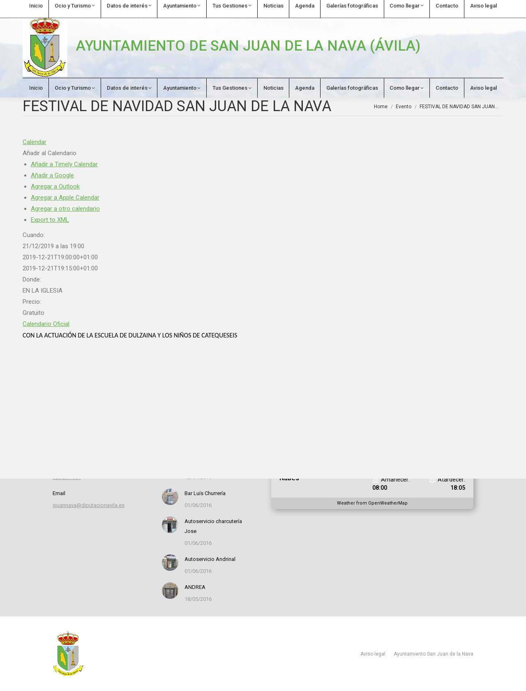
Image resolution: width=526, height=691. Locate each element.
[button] (49, 153)
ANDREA (195, 587)
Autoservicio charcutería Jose (213, 526)
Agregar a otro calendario (65, 208)
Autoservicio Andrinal (210, 559)
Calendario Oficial (46, 324)
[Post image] (170, 497)
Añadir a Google (52, 175)
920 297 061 (42, 7)
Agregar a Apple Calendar (65, 197)
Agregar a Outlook (55, 186)
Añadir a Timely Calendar (64, 164)
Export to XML (50, 219)
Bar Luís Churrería (205, 493)
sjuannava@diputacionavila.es (117, 7)
